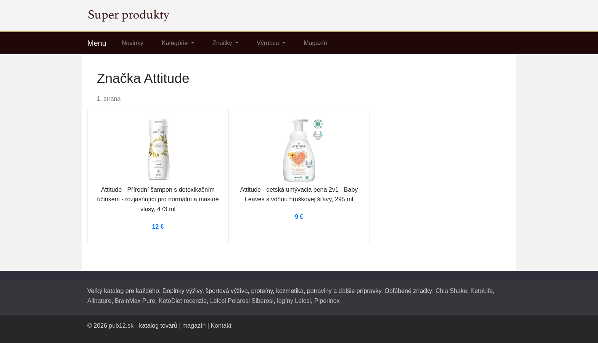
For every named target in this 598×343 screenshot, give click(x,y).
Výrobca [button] (269, 43)
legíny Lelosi (294, 301)
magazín (194, 325)
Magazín (315, 43)
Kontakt (221, 325)
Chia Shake (451, 291)
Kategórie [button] (176, 43)
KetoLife (482, 291)
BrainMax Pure (135, 301)
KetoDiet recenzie (183, 301)
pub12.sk (121, 325)
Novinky (132, 43)
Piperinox (327, 301)
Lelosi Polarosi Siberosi (241, 301)
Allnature (99, 301)
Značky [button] (223, 43)
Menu (96, 43)
